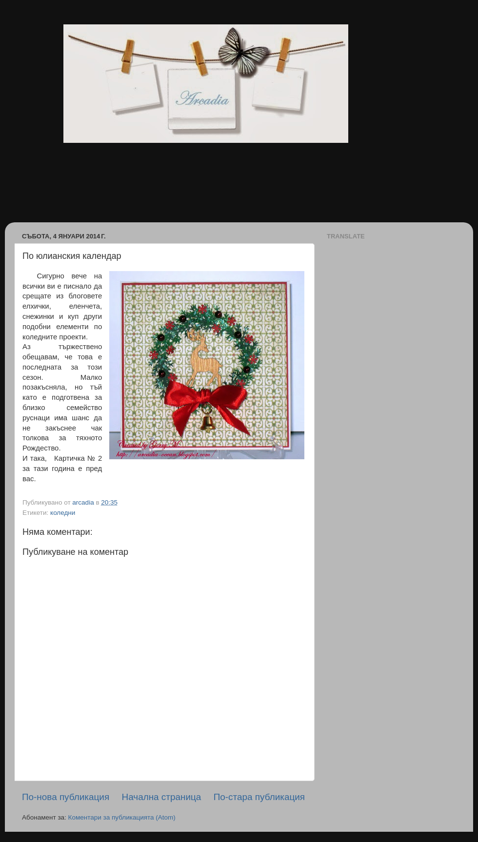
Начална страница (161, 797)
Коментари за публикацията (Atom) (122, 817)
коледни (62, 512)
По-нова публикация (65, 797)
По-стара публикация (259, 797)
